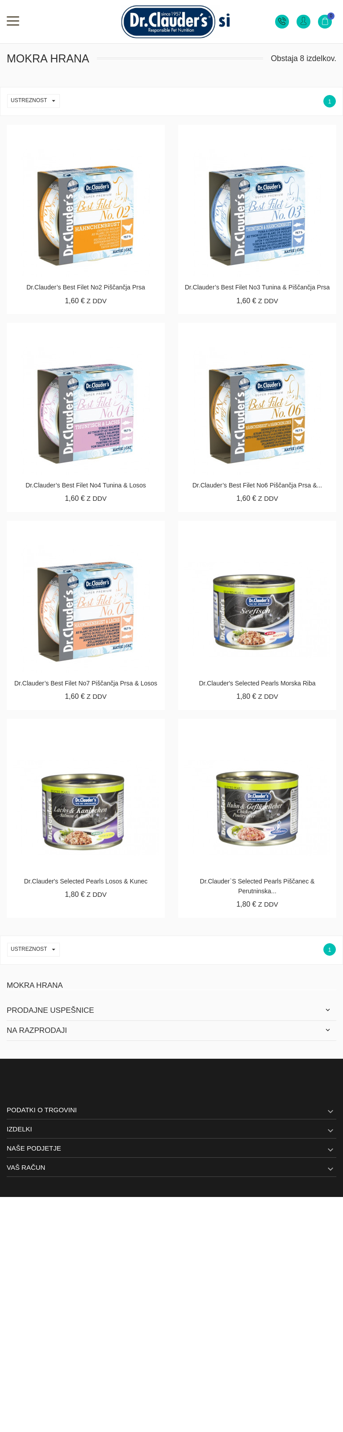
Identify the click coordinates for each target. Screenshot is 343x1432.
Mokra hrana (35, 985)
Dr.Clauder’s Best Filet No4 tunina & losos (85, 485)
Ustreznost (35, 101)
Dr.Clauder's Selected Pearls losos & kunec (86, 881)
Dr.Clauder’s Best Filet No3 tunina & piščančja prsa (257, 287)
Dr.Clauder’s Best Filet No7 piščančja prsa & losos (85, 683)
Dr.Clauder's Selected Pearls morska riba (257, 683)
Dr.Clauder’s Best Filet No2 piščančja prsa (85, 287)
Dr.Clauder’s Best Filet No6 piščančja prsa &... (257, 485)
